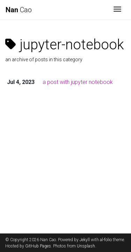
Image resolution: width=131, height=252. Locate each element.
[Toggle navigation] (117, 9)
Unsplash (86, 246)
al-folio (106, 239)
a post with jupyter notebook (78, 82)
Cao (19, 10)
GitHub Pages (38, 246)
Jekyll (85, 239)
